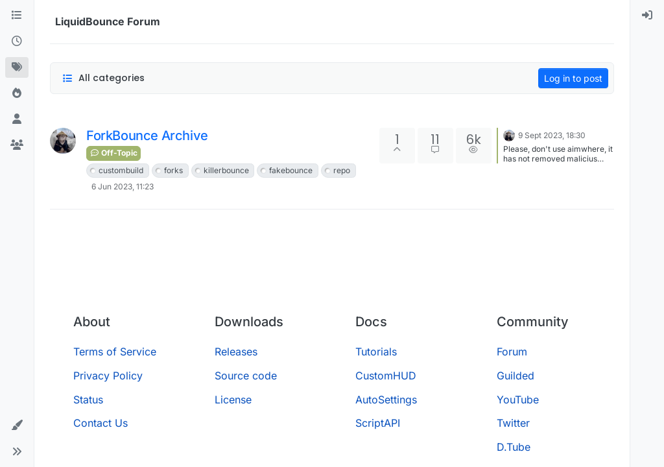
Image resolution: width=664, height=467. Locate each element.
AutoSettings (386, 399)
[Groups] (17, 145)
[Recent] (17, 41)
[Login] (647, 15)
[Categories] (17, 15)
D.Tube (513, 446)
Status (88, 399)
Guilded (515, 375)
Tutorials (376, 351)
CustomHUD (385, 375)
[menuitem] (647, 15)
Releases (236, 351)
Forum (512, 351)
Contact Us (100, 422)
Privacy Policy (108, 375)
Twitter (513, 422)
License (233, 399)
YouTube (518, 399)
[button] (17, 425)
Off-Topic (113, 153)
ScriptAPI (377, 422)
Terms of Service (114, 351)
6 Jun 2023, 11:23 (122, 186)
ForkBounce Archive (147, 135)
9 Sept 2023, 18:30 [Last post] (552, 135)
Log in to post (573, 78)
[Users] (17, 119)
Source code (246, 375)
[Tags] (17, 67)
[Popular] (17, 93)
